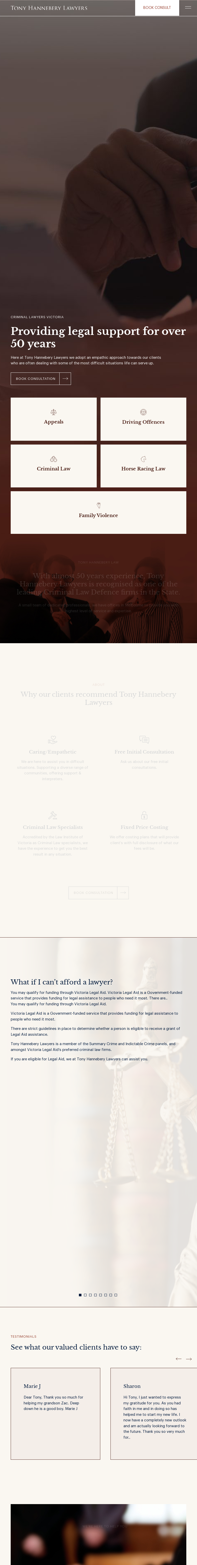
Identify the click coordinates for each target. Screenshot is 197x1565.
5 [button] (100, 1295)
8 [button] (116, 1295)
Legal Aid (33, 1013)
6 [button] (105, 1295)
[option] (98, 1025)
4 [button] (95, 1295)
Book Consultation (35, 378)
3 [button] (90, 1295)
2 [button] (85, 1295)
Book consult (157, 8)
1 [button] (80, 1295)
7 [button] (110, 1295)
